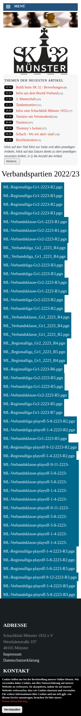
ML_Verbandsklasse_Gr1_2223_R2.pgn (36, 334)
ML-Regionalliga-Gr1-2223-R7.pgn (32, 412)
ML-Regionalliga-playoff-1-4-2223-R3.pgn (39, 551)
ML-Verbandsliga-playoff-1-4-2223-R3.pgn (39, 586)
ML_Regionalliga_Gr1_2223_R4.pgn (34, 360)
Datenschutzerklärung (21, 660)
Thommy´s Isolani (28, 128)
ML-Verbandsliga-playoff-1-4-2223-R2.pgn (39, 429)
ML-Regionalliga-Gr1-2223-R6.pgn (32, 369)
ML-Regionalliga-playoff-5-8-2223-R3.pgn (39, 568)
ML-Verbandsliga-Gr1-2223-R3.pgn (33, 273)
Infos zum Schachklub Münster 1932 (41, 111)
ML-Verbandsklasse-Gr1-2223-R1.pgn (35, 221)
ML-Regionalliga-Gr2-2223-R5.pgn (32, 403)
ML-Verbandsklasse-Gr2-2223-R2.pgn (35, 239)
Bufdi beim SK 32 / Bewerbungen (39, 87)
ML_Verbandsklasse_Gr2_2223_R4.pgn (36, 317)
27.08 (9, 116)
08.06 (9, 128)
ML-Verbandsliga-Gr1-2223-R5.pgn (33, 386)
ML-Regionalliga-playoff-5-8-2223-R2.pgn (39, 560)
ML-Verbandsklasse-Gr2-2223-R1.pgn (35, 230)
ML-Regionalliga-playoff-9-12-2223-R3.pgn (40, 577)
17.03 (9, 99)
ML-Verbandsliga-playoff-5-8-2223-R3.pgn (39, 594)
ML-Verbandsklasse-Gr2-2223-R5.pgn (35, 395)
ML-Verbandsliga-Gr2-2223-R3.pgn (33, 265)
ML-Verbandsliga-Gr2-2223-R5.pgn (33, 377)
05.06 (9, 134)
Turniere (22, 122)
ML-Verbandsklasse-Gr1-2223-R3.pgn (35, 291)
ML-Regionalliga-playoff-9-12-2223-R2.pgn (40, 447)
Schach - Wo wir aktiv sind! (35, 134)
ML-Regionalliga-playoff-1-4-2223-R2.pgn (39, 455)
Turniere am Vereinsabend (34, 116)
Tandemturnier (26, 105)
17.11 (9, 104)
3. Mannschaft (26, 99)
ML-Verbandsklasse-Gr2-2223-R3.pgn (35, 282)
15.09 (9, 110)
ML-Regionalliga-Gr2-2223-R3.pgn (32, 213)
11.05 (9, 140)
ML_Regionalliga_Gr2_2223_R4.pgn (34, 343)
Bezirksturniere (26, 140)
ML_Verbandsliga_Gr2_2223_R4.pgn (34, 247)
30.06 (9, 122)
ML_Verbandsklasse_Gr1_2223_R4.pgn (36, 325)
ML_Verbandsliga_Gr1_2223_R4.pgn (34, 256)
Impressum (12, 654)
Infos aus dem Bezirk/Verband (37, 93)
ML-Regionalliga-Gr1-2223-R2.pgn (32, 187)
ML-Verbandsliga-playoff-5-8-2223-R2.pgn (39, 421)
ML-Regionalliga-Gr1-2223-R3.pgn (32, 195)
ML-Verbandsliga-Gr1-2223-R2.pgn (33, 308)
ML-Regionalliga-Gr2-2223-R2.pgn (32, 204)
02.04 (9, 87)
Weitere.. (12, 161)
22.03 (9, 93)
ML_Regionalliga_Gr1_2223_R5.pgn (34, 351)
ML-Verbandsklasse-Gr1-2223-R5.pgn (35, 438)
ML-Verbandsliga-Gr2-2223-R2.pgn (33, 299)
